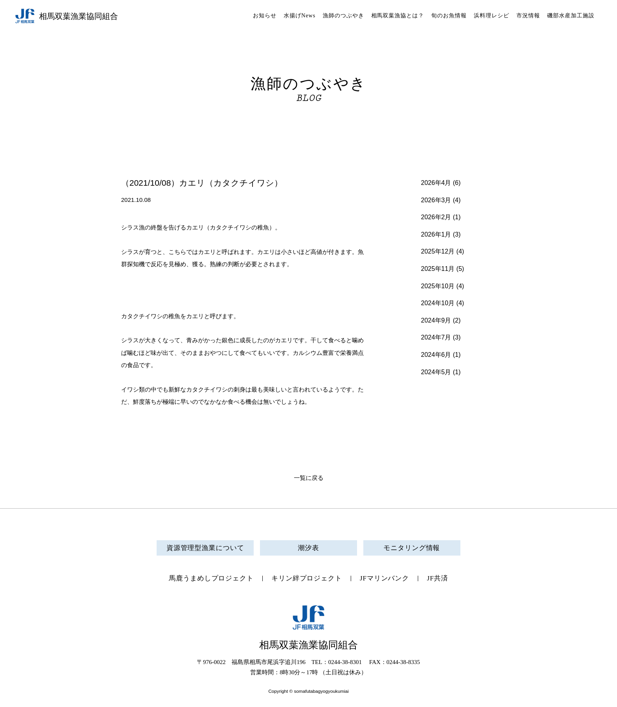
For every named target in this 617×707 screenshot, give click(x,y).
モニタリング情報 (411, 548)
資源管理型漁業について (205, 548)
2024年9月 (436, 320)
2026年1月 (436, 234)
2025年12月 (437, 251)
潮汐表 (308, 548)
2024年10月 (437, 303)
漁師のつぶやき (343, 16)
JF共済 (437, 578)
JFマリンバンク (384, 578)
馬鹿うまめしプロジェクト (211, 578)
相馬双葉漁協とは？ (397, 16)
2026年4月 (436, 182)
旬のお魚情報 (449, 16)
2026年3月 (436, 200)
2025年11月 (437, 268)
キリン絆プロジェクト (306, 578)
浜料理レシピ (491, 16)
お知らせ (265, 16)
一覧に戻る (308, 478)
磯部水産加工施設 (571, 16)
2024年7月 (436, 337)
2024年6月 (436, 354)
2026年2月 (436, 217)
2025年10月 (437, 286)
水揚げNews (300, 16)
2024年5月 (436, 372)
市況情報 (528, 16)
